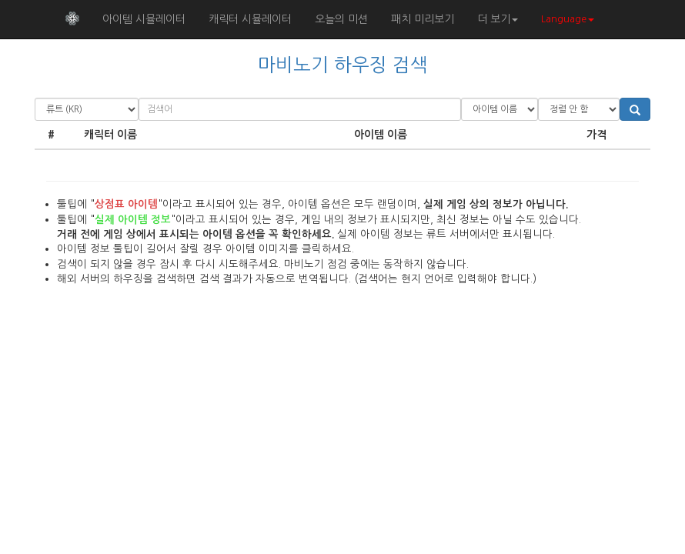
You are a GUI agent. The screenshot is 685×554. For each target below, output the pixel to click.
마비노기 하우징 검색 (343, 64)
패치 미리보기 (422, 19)
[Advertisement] (342, 426)
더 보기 (497, 19)
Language (567, 19)
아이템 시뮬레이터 (143, 19)
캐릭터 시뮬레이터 (250, 19)
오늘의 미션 (341, 19)
